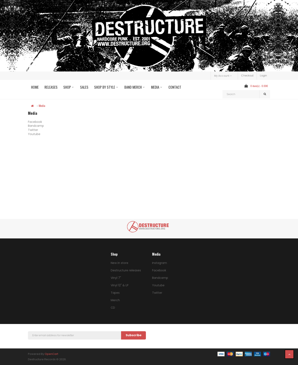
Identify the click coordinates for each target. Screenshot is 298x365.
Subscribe (134, 335)
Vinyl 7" (116, 278)
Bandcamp (36, 126)
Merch (115, 300)
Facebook (35, 122)
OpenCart (51, 354)
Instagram (159, 263)
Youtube (34, 134)
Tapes (115, 293)
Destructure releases (126, 270)
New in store (119, 263)
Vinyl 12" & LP (120, 285)
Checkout (247, 75)
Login (263, 75)
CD (113, 308)
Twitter (33, 130)
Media (42, 105)
